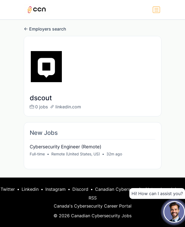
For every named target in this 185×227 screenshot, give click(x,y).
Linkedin (30, 189)
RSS (93, 198)
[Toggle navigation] (156, 10)
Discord (80, 189)
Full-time (37, 154)
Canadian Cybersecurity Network (129, 189)
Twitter (8, 189)
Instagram (55, 189)
